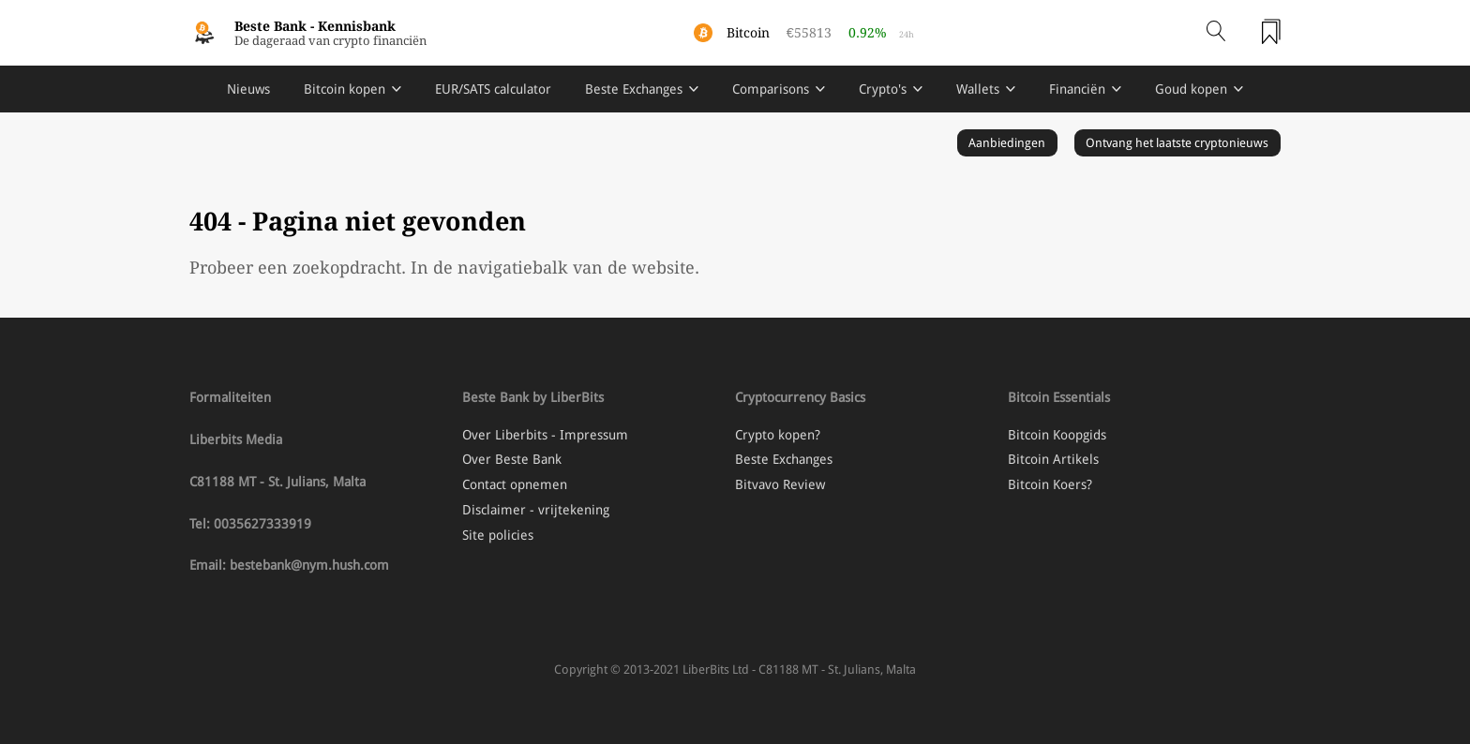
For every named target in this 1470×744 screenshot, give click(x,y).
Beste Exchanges (633, 89)
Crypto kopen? (777, 434)
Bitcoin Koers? (1050, 484)
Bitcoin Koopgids (1057, 434)
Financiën (1077, 89)
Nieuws (248, 89)
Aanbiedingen (1006, 143)
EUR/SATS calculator (493, 89)
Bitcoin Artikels (1053, 459)
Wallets (977, 89)
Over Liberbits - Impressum (545, 434)
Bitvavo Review (780, 484)
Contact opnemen (514, 484)
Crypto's (883, 89)
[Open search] (1216, 33)
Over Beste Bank (512, 459)
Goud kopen (1191, 89)
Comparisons (770, 89)
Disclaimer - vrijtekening (535, 509)
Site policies (497, 535)
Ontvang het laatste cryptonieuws (1177, 143)
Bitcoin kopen (344, 89)
